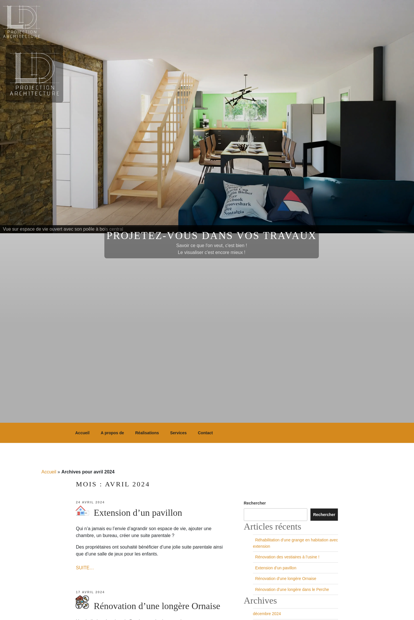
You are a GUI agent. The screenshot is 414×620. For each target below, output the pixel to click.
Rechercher (255, 503)
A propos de (112, 433)
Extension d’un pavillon (128, 512)
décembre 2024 (267, 613)
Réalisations (147, 433)
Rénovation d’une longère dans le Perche (291, 589)
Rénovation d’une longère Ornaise (147, 606)
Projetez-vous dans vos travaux (212, 235)
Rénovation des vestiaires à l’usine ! (286, 557)
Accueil (82, 433)
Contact (205, 433)
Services (178, 433)
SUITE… (85, 567)
